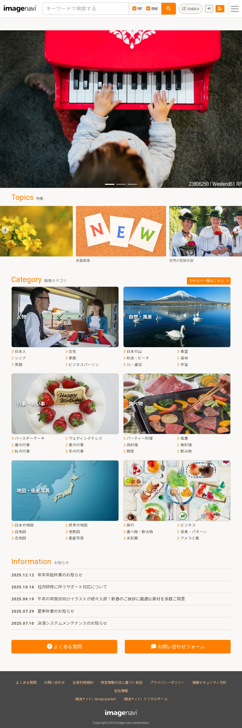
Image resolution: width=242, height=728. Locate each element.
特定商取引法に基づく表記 (121, 683)
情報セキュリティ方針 (209, 683)
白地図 (18, 532)
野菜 (128, 451)
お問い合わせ (54, 683)
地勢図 (72, 532)
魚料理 (184, 445)
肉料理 (130, 445)
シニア (18, 358)
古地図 (18, 538)
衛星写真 (74, 538)
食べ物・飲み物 (138, 532)
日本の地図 (22, 525)
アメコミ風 (188, 538)
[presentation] (5, 230)
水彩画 (130, 538)
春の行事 (20, 445)
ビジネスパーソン (82, 365)
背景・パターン (191, 532)
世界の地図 (76, 525)
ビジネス (186, 525)
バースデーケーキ (28, 438)
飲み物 (184, 451)
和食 (182, 438)
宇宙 (182, 365)
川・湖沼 (132, 365)
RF (137, 8)
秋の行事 (20, 451)
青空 (182, 351)
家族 (70, 358)
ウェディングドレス (83, 438)
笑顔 (16, 365)
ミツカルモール (145, 699)
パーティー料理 (138, 438)
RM (152, 8)
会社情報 (121, 691)
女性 (70, 351)
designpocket (95, 699)
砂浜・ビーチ (136, 358)
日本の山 (132, 351)
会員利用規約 (82, 683)
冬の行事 (74, 451)
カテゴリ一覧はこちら (208, 281)
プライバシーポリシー (167, 683)
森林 (182, 358)
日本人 (18, 351)
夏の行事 (74, 445)
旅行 (128, 525)
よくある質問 (26, 683)
